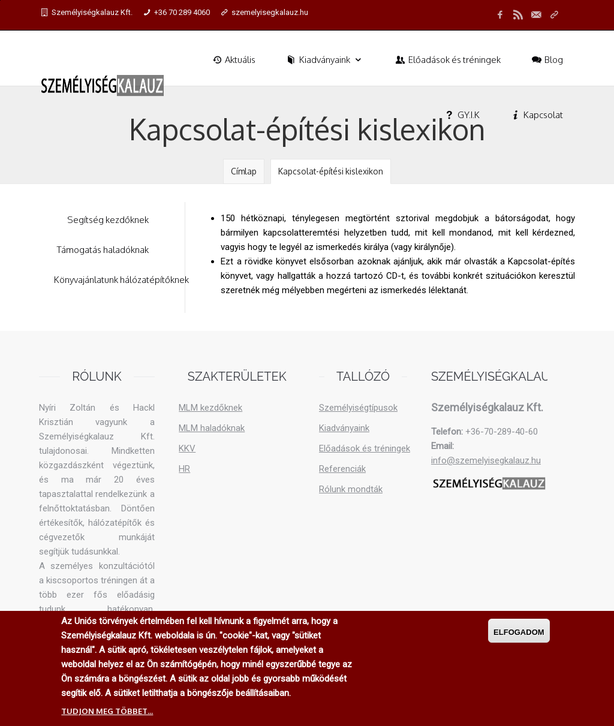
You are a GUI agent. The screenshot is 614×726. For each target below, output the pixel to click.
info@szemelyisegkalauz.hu (486, 460)
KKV (187, 448)
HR (184, 468)
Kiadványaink (325, 59)
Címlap (244, 171)
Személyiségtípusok (358, 407)
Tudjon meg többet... (107, 713)
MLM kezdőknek (210, 407)
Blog (546, 59)
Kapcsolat (536, 115)
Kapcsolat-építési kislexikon (330, 171)
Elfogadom (518, 633)
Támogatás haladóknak (103, 249)
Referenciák (342, 468)
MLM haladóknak (212, 428)
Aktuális (232, 59)
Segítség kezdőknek (108, 219)
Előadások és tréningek (447, 59)
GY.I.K (461, 115)
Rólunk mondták (351, 489)
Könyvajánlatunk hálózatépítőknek (121, 279)
